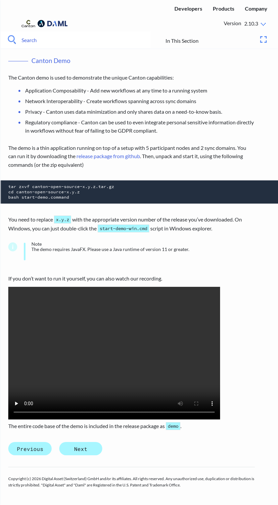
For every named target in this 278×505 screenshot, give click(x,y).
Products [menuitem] (223, 8)
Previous (30, 448)
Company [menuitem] (256, 8)
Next (80, 448)
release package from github (108, 156)
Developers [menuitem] (188, 8)
